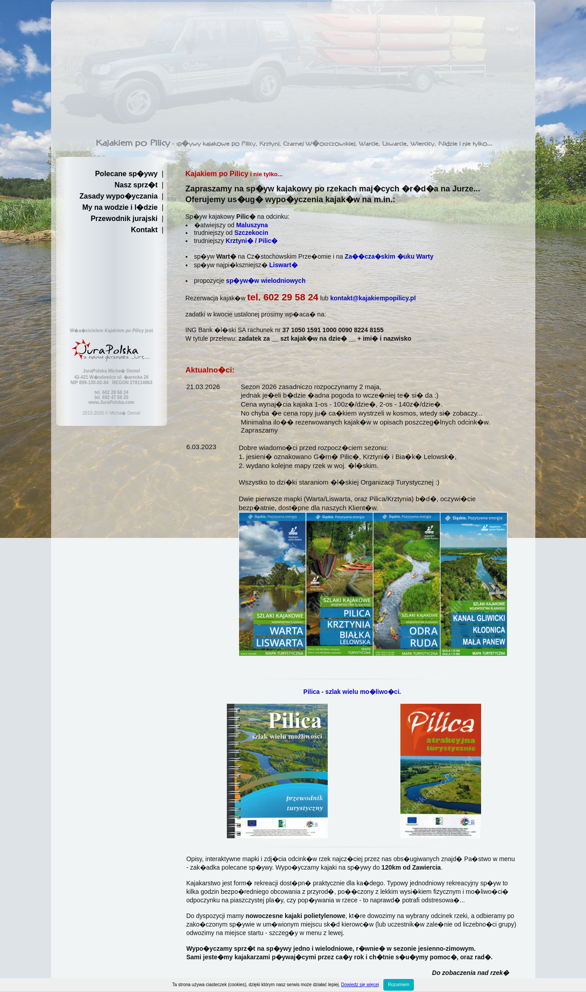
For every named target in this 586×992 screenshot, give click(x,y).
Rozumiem (398, 984)
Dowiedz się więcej (360, 984)
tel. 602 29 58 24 (282, 297)
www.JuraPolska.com (111, 402)
